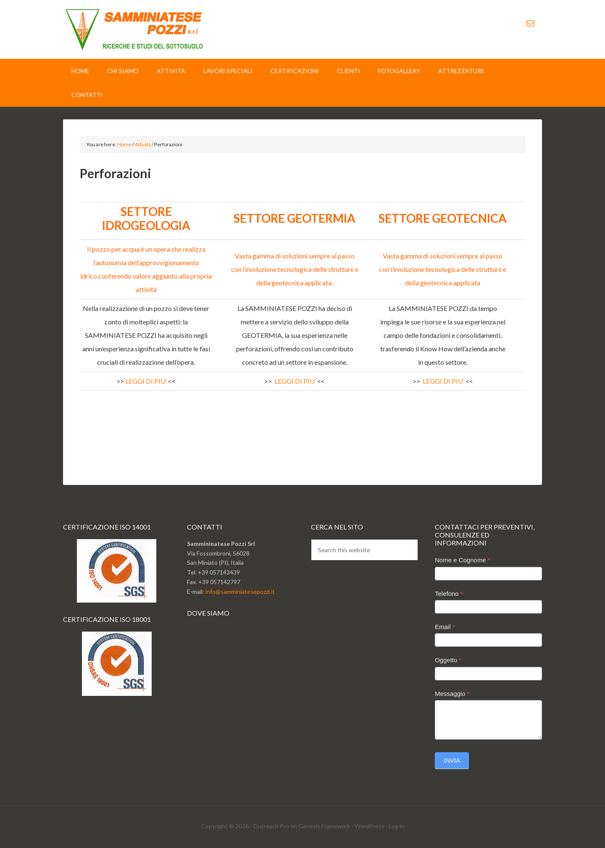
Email (445, 626)
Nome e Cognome (462, 560)
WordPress (369, 826)
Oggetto (448, 660)
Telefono (449, 593)
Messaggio (452, 693)
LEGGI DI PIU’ (146, 381)
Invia (452, 760)
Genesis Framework (324, 826)
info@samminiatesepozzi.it (240, 591)
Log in (396, 826)
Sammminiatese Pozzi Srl (134, 29)
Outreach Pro (271, 826)
